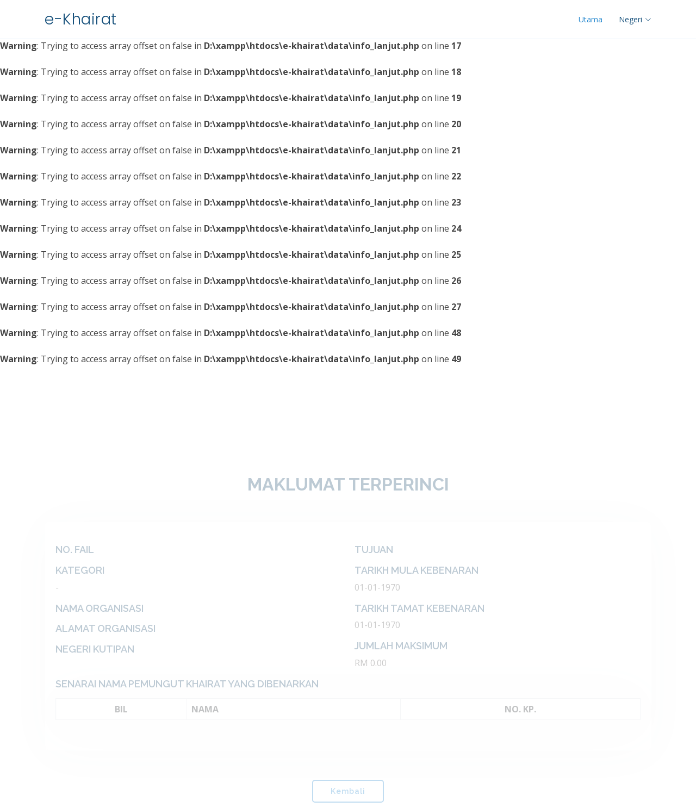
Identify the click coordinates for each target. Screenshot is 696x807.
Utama (590, 19)
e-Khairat (81, 19)
